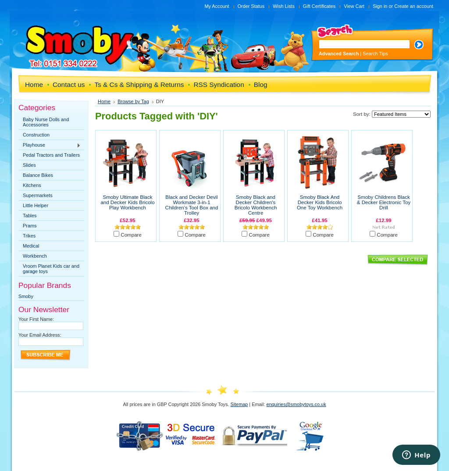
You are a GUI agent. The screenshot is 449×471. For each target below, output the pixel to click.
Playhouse (49, 145)
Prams (29, 225)
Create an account (413, 6)
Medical (31, 245)
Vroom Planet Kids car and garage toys (51, 268)
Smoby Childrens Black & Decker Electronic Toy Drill (383, 202)
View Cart (354, 6)
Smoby (25, 296)
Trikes (29, 235)
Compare (131, 234)
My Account (216, 6)
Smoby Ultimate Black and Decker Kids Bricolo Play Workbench (127, 202)
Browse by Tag (133, 101)
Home (104, 101)
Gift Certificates (319, 6)
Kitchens (32, 185)
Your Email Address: (39, 335)
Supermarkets (38, 195)
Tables (29, 215)
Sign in (380, 6)
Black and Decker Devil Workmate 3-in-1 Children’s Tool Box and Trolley (191, 205)
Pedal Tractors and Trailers (51, 155)
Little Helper (35, 205)
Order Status (251, 6)
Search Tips (375, 53)
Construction (36, 134)
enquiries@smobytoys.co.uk (296, 404)
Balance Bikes (38, 175)
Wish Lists (284, 6)
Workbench (35, 256)
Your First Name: (36, 319)
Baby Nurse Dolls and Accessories (46, 122)
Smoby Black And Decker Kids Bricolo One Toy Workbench (319, 202)
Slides (29, 165)
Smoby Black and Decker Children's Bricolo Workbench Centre (256, 205)
